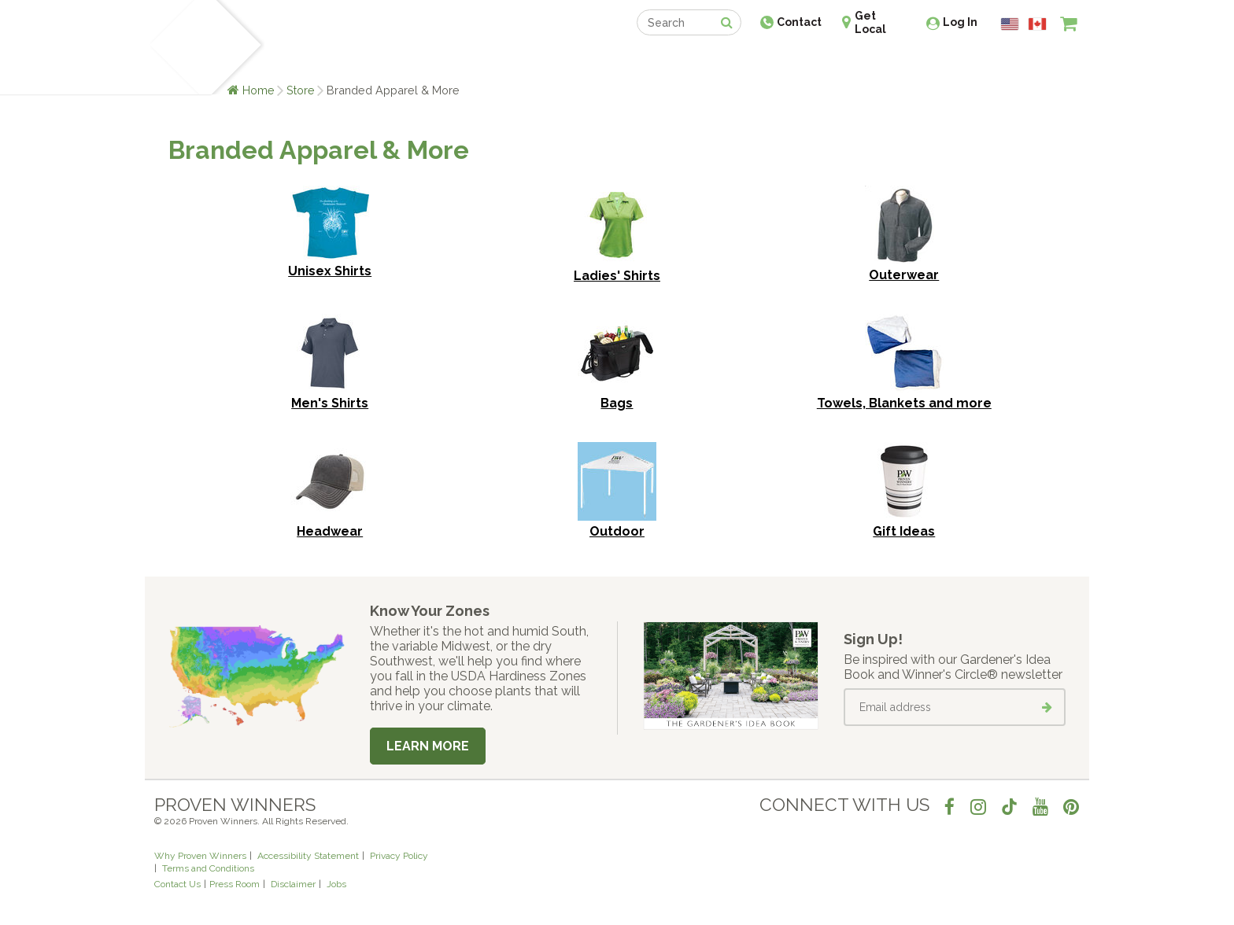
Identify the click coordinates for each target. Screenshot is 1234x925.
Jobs (336, 884)
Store (300, 90)
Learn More (427, 746)
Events (657, 60)
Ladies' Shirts (617, 275)
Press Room (234, 884)
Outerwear (904, 274)
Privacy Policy (399, 855)
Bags (616, 403)
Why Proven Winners (200, 855)
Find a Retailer (532, 60)
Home (258, 90)
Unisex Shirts (329, 270)
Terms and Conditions (208, 868)
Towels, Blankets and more (904, 403)
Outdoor (617, 531)
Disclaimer (293, 884)
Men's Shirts (329, 403)
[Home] (172, 47)
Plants (291, 60)
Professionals (735, 60)
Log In (960, 22)
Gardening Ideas (425, 60)
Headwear (330, 531)
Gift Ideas (904, 531)
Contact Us (177, 884)
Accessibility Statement (308, 855)
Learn (343, 60)
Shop (605, 60)
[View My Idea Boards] (1040, 63)
